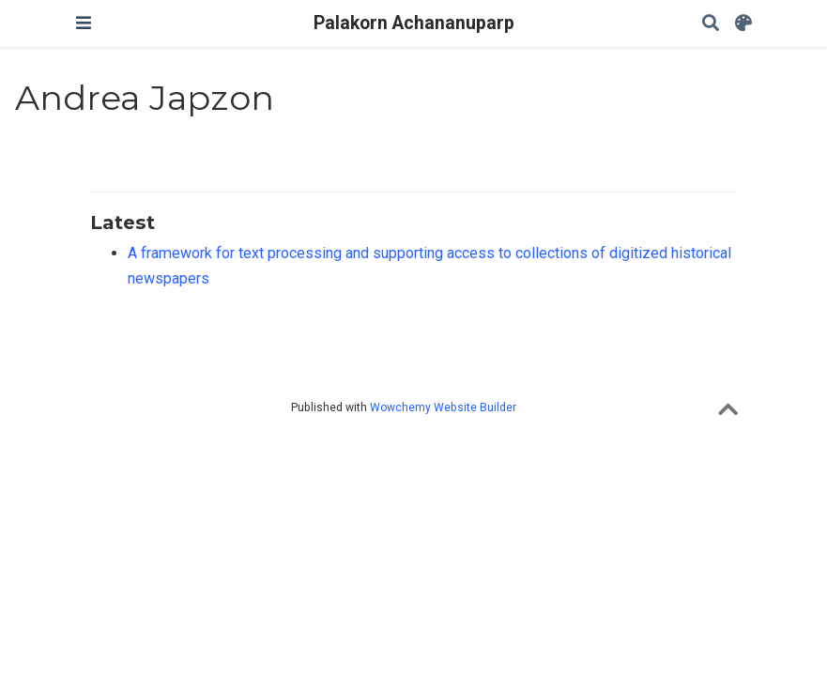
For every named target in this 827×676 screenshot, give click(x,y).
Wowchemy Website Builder (443, 407)
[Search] (710, 24)
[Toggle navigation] (83, 23)
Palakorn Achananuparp (414, 23)
